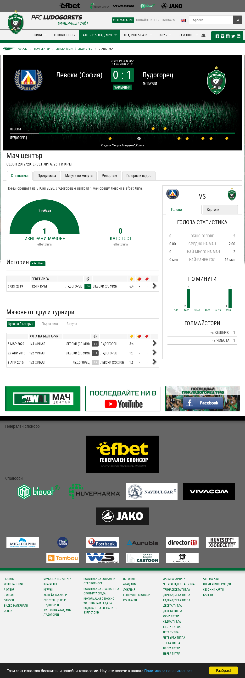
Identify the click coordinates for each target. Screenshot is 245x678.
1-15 (176, 310)
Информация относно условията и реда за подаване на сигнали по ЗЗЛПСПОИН (100, 605)
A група (72, 324)
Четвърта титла (174, 637)
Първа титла (171, 653)
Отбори (9, 600)
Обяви (8, 611)
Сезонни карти (213, 589)
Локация (129, 589)
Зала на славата (174, 579)
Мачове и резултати (57, 579)
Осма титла (171, 616)
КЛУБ (163, 35)
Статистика (106, 49)
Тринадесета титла (176, 589)
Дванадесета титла (176, 595)
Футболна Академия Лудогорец (58, 612)
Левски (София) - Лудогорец (74, 49)
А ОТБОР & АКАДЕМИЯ (97, 35)
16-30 (186, 310)
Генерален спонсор (136, 595)
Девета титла (172, 611)
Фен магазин (212, 579)
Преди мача (47, 175)
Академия (130, 584)
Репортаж (109, 175)
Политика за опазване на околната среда (101, 591)
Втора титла (171, 648)
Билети (208, 595)
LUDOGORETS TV (64, 35)
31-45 (197, 310)
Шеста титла (171, 627)
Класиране (51, 584)
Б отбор (9, 595)
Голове (176, 209)
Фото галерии (13, 584)
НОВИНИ (36, 35)
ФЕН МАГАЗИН (123, 20)
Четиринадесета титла (179, 584)
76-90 (228, 310)
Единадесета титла (176, 600)
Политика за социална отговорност (99, 581)
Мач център (42, 49)
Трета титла (171, 643)
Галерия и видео (138, 175)
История (129, 579)
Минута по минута (79, 175)
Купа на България (20, 324)
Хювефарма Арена (55, 595)
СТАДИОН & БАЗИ (135, 35)
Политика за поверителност (168, 670)
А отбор (9, 589)
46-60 (207, 310)
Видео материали (16, 605)
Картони (213, 209)
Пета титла (170, 632)
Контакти (169, 20)
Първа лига (50, 324)
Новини (9, 579)
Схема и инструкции (217, 584)
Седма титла (172, 621)
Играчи (48, 589)
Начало (22, 49)
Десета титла (172, 605)
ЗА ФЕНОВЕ (186, 35)
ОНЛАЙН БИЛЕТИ (148, 20)
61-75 (218, 310)
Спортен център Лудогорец (55, 603)
